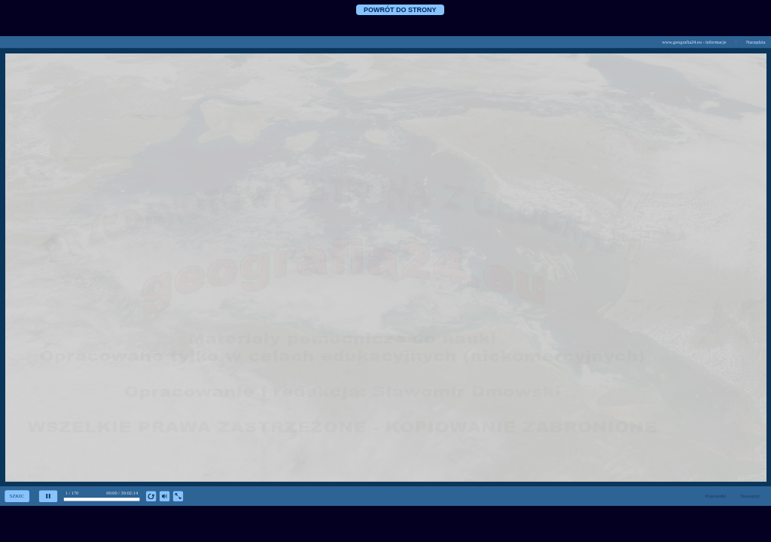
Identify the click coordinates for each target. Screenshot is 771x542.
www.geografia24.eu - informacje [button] (694, 41)
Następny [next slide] (750, 496)
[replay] (151, 496)
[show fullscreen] (177, 496)
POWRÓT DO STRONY (400, 10)
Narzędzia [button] (756, 41)
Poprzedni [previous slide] (716, 496)
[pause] (47, 496)
